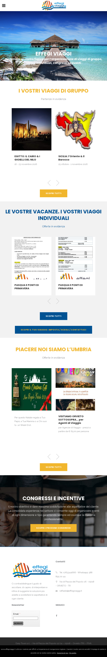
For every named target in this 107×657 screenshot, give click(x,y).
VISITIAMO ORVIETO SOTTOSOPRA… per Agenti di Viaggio (71, 420)
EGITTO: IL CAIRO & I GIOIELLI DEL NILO (27, 158)
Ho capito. (72, 653)
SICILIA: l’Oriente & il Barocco (71, 158)
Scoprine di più (62, 653)
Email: (16, 614)
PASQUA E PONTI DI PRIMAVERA (26, 286)
